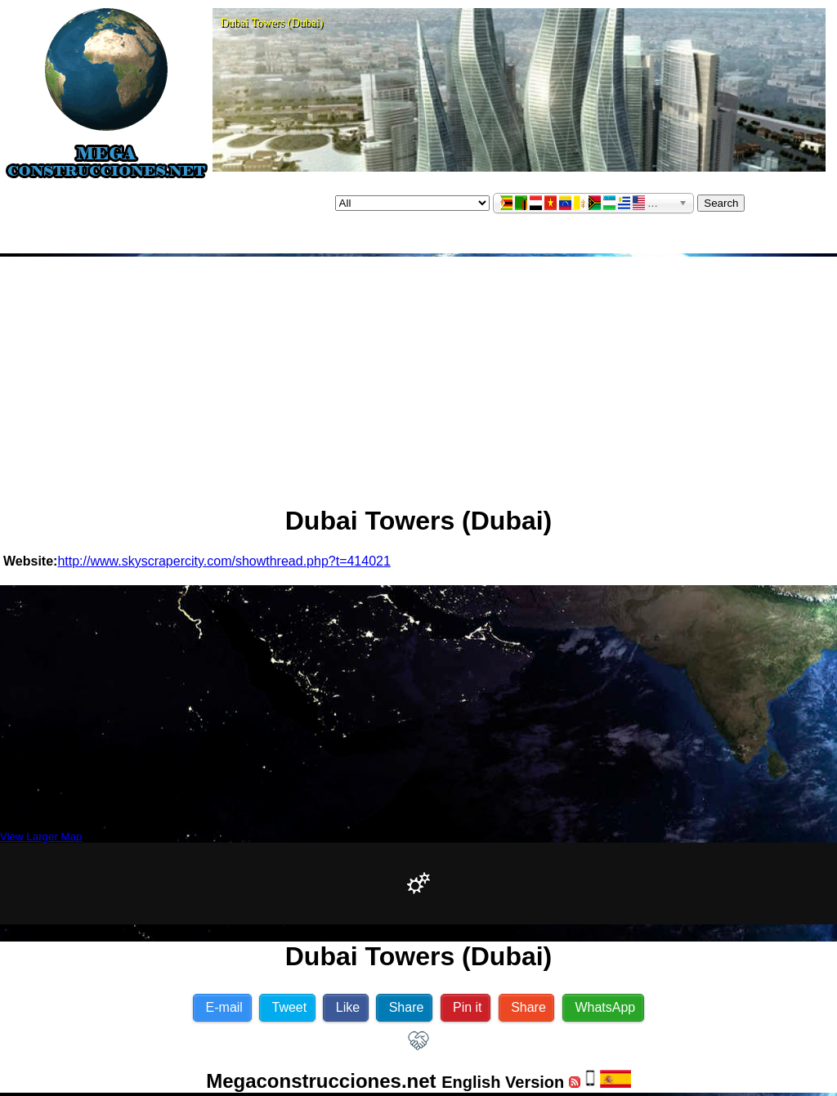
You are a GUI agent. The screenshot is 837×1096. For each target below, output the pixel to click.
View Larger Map (41, 836)
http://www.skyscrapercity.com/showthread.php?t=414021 (223, 561)
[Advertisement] (419, 374)
